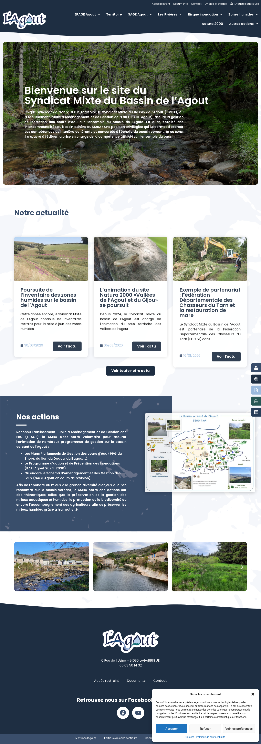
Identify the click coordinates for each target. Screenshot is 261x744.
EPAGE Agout (87, 14)
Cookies (190, 737)
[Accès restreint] (256, 368)
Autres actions (243, 24)
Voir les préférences (239, 729)
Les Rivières (170, 14)
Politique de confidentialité (210, 737)
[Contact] (256, 379)
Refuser (205, 729)
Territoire (114, 14)
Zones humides (243, 14)
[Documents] (256, 390)
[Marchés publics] (256, 412)
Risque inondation (205, 14)
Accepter (171, 729)
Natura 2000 (212, 23)
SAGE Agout (140, 14)
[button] (253, 694)
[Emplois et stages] (256, 401)
